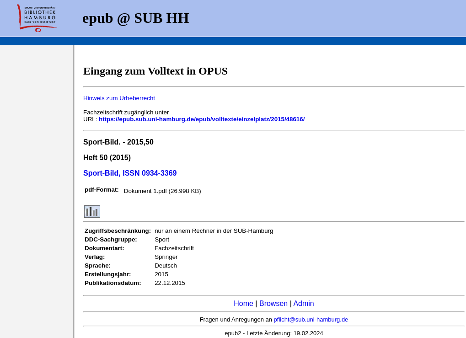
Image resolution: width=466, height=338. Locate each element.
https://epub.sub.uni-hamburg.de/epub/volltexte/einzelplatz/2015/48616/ (202, 119)
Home (243, 303)
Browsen (273, 303)
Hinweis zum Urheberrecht (119, 98)
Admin (303, 303)
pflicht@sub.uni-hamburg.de (311, 319)
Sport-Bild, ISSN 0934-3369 (130, 173)
